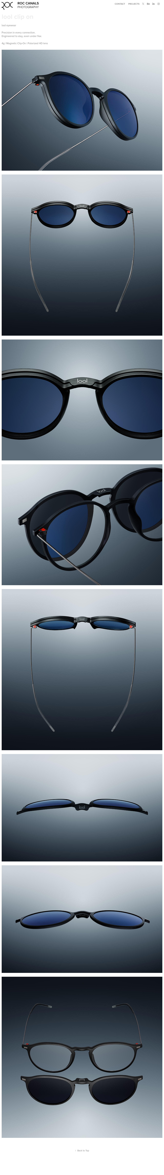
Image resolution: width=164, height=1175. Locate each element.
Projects (134, 3)
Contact (120, 3)
